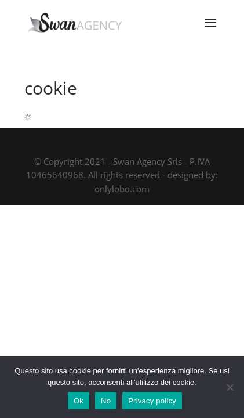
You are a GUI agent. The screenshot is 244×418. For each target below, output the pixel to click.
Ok (78, 401)
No (106, 401)
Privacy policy (152, 401)
